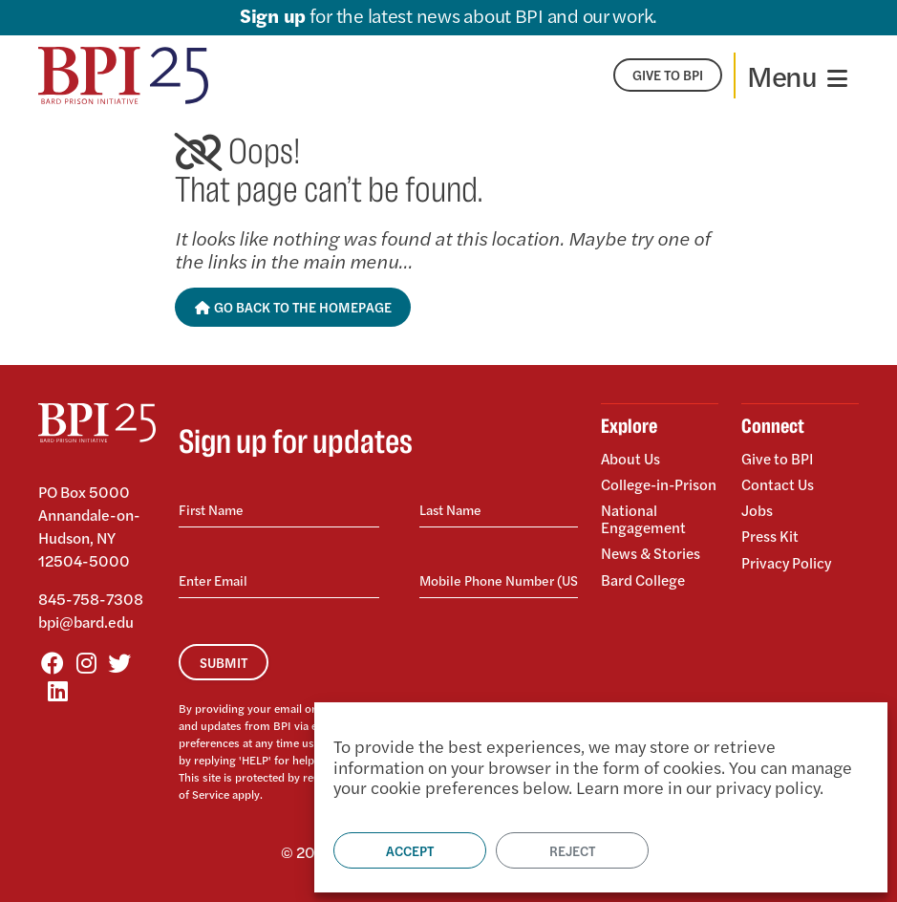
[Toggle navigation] (797, 75)
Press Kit (770, 533)
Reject (572, 850)
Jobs (757, 508)
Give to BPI (778, 459)
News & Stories (652, 567)
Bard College (644, 591)
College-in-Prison (640, 491)
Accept (410, 850)
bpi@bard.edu (86, 622)
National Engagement (644, 533)
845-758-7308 (90, 599)
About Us (631, 459)
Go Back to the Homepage (293, 306)
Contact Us (778, 483)
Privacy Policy (787, 557)
